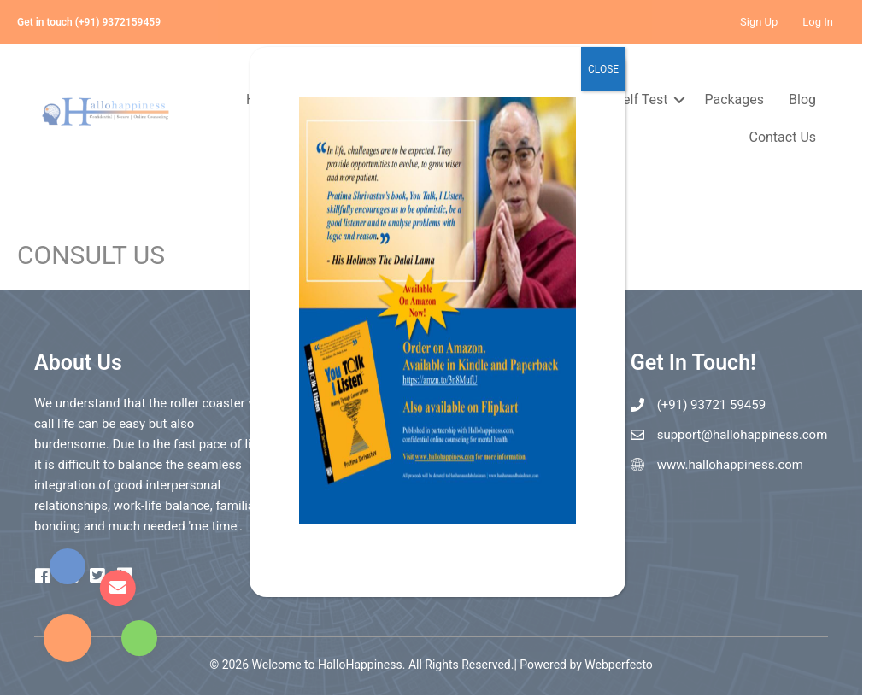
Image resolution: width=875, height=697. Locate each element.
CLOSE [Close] (603, 69)
